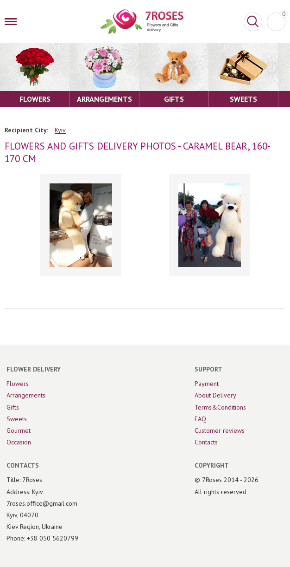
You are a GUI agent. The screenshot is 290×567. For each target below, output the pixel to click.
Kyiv (60, 130)
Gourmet (18, 430)
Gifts (12, 407)
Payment (207, 383)
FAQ (200, 419)
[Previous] (16, 226)
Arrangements (25, 395)
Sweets (16, 419)
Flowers (17, 383)
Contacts (206, 442)
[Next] (273, 226)
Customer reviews (220, 430)
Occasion (18, 442)
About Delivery (215, 395)
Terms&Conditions (220, 407)
